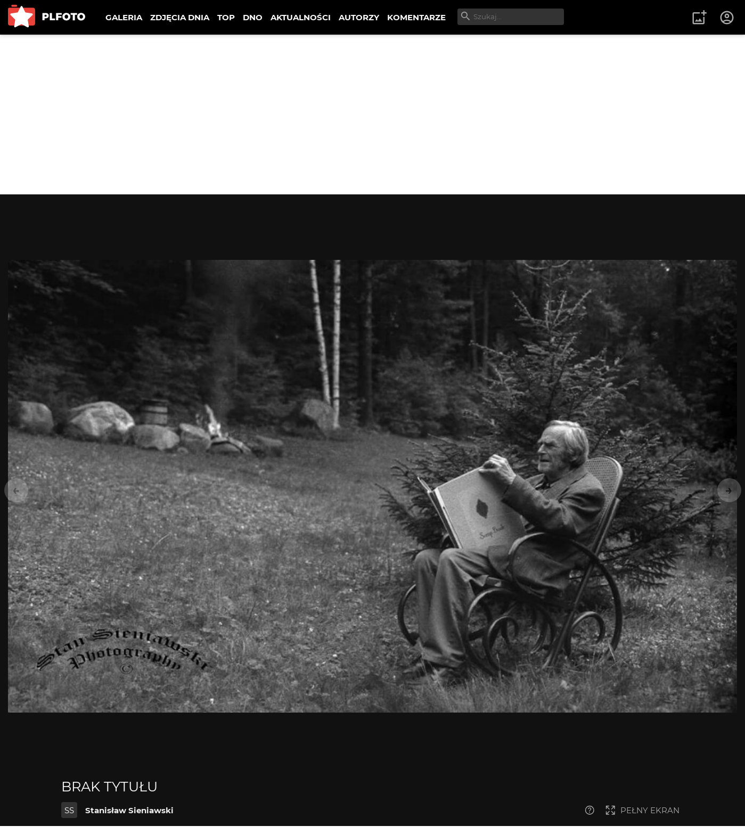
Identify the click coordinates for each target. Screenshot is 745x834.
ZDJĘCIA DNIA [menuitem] (179, 17)
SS (69, 810)
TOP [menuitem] (226, 17)
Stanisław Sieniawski (129, 810)
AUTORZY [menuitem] (359, 17)
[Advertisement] (372, 114)
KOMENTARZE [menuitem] (416, 17)
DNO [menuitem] (253, 17)
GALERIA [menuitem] (123, 17)
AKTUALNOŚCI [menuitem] (301, 17)
